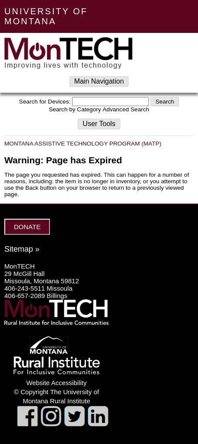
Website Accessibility (56, 382)
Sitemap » (22, 249)
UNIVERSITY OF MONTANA (46, 16)
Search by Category (75, 109)
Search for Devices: (45, 101)
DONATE (27, 226)
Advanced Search (125, 109)
